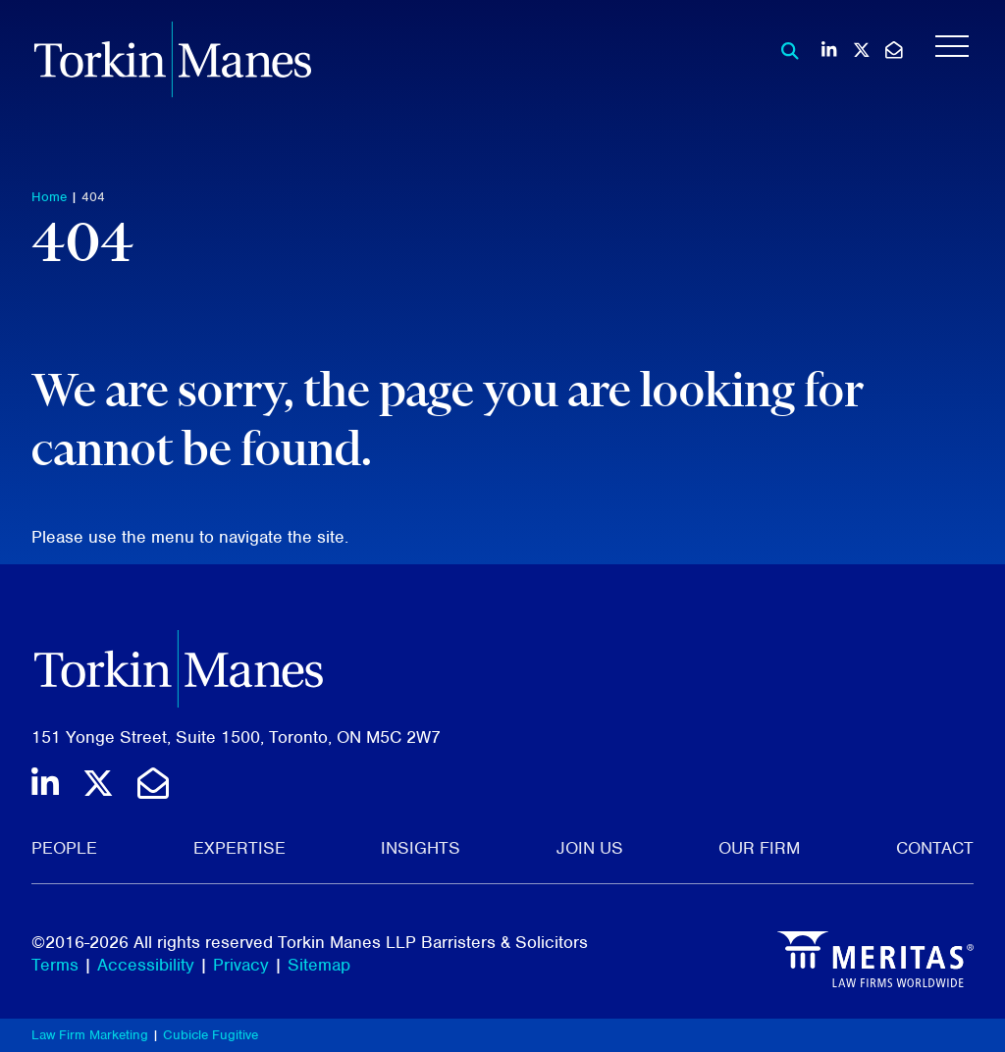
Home (49, 196)
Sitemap (319, 964)
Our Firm (759, 848)
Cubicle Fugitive (210, 1034)
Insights (420, 848)
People (64, 848)
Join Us (589, 848)
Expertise (239, 848)
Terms (55, 964)
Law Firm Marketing (89, 1034)
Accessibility (145, 964)
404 (93, 196)
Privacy (241, 964)
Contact (935, 848)
